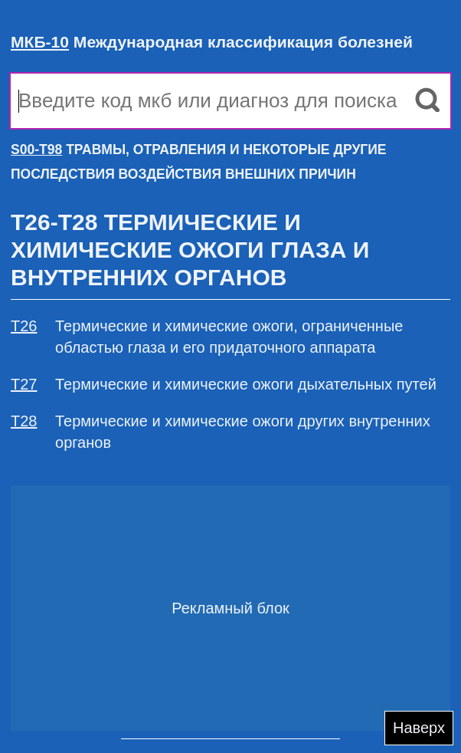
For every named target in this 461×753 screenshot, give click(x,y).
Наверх (419, 727)
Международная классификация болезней (212, 42)
